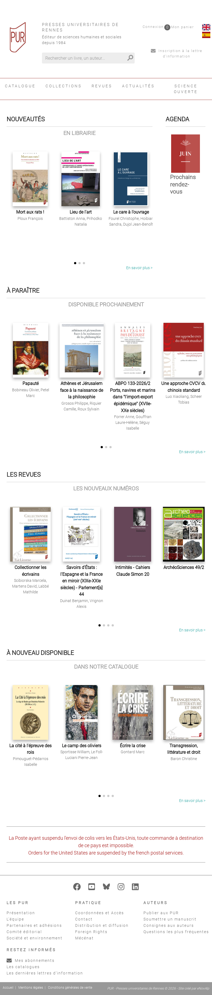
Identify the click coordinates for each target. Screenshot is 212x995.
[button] (75, 263)
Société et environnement (35, 938)
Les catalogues (23, 967)
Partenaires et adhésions (34, 925)
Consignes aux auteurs (168, 925)
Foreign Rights (91, 932)
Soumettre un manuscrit (170, 919)
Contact (84, 919)
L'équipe (15, 919)
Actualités (138, 86)
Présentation (21, 913)
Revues (102, 86)
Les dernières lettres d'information (45, 973)
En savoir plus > (139, 268)
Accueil (8, 988)
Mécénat (84, 938)
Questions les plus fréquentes (176, 932)
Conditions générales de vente (70, 988)
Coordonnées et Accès (99, 913)
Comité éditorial (24, 932)
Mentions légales (30, 988)
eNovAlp (203, 988)
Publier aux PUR (161, 913)
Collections (64, 86)
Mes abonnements (31, 960)
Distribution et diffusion (102, 925)
